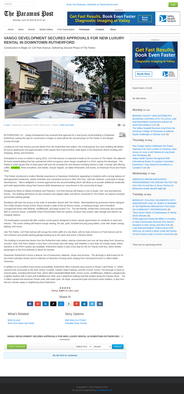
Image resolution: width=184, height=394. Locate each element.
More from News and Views (21, 323)
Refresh (118, 346)
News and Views (67, 125)
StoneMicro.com (104, 390)
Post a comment (17, 346)
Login (173, 4)
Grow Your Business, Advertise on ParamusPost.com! (92, 4)
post (8, 125)
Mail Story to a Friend (75, 320)
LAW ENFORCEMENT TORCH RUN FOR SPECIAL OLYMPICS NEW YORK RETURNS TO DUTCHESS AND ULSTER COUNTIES (154, 231)
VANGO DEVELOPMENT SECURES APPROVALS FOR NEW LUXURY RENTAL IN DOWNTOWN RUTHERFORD (64, 40)
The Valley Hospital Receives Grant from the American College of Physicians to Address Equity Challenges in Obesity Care (153, 131)
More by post (14, 320)
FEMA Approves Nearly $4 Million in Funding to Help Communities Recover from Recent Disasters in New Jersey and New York (153, 222)
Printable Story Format (76, 323)
